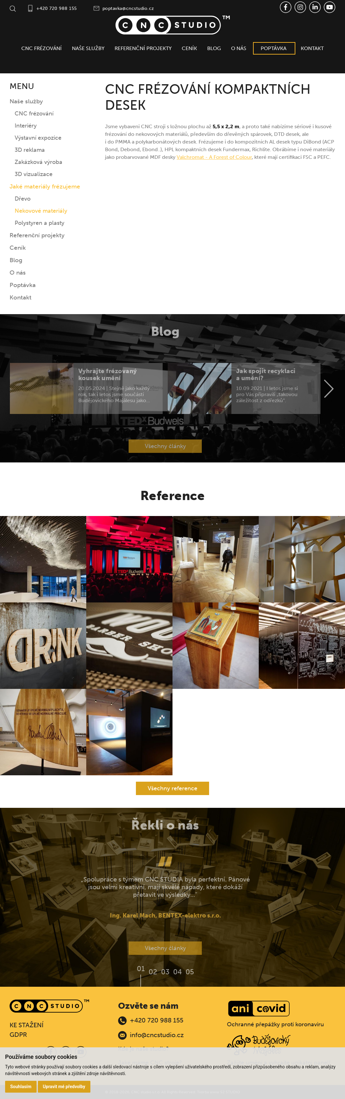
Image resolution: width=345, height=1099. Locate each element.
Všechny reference (172, 788)
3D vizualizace (34, 174)
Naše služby (88, 48)
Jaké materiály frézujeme (45, 186)
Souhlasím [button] (21, 1086)
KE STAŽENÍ (27, 1025)
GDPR (18, 1034)
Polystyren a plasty (39, 222)
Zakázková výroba (38, 162)
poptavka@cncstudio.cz (128, 8)
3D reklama (30, 149)
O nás (238, 48)
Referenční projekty (143, 48)
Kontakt (312, 48)
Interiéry (26, 125)
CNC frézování (41, 48)
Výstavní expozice (38, 137)
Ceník (189, 48)
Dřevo (23, 198)
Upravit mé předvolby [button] (64, 1086)
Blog (214, 48)
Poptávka (273, 48)
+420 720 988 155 (56, 8)
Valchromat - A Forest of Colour (214, 157)
